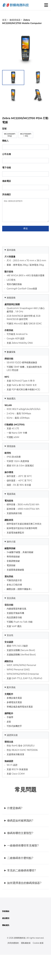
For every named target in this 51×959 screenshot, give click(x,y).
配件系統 (11, 691)
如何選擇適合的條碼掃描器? (24, 887)
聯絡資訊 (5, 929)
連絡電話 (6, 181)
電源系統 (11, 498)
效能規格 (11, 301)
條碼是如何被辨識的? (20, 824)
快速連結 (5, 915)
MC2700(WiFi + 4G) (25, 135)
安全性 (10, 639)
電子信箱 (6, 167)
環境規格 (11, 450)
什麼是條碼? (14, 812)
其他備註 (6, 194)
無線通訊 (11, 402)
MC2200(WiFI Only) (9, 135)
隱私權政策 (26, 947)
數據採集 (11, 356)
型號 (4, 128)
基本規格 (11, 254)
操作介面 (11, 545)
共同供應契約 (13, 947)
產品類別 (5, 922)
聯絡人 (5, 140)
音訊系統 (11, 602)
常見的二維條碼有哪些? (21, 874)
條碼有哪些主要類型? (20, 837)
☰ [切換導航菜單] (46, 5)
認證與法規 (12, 739)
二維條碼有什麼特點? (20, 862)
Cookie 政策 (38, 947)
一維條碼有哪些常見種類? (23, 849)
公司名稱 (6, 154)
